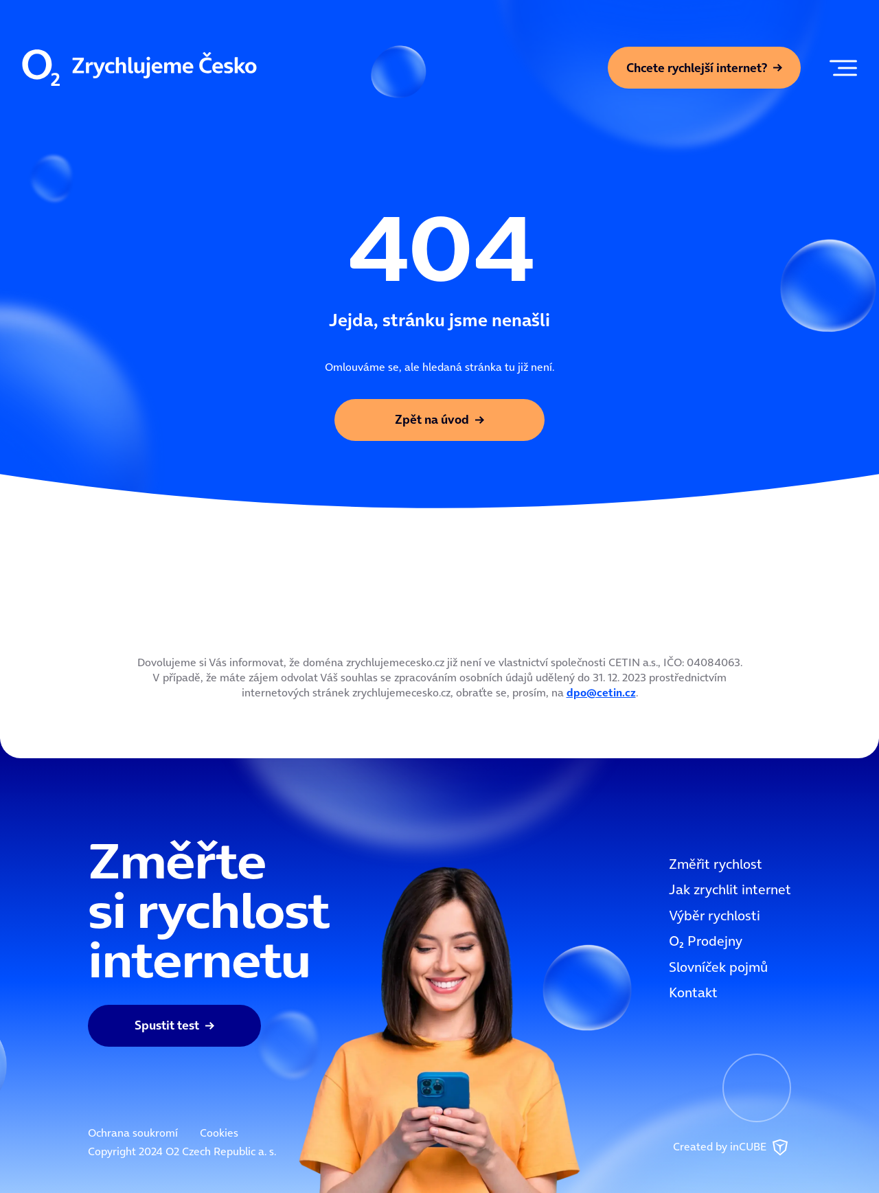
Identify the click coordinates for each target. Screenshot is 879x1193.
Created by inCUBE (732, 1148)
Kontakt (693, 992)
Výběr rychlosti (714, 915)
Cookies (219, 1132)
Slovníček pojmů (718, 967)
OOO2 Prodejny (705, 941)
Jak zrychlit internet (730, 889)
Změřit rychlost (715, 864)
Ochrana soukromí (133, 1132)
